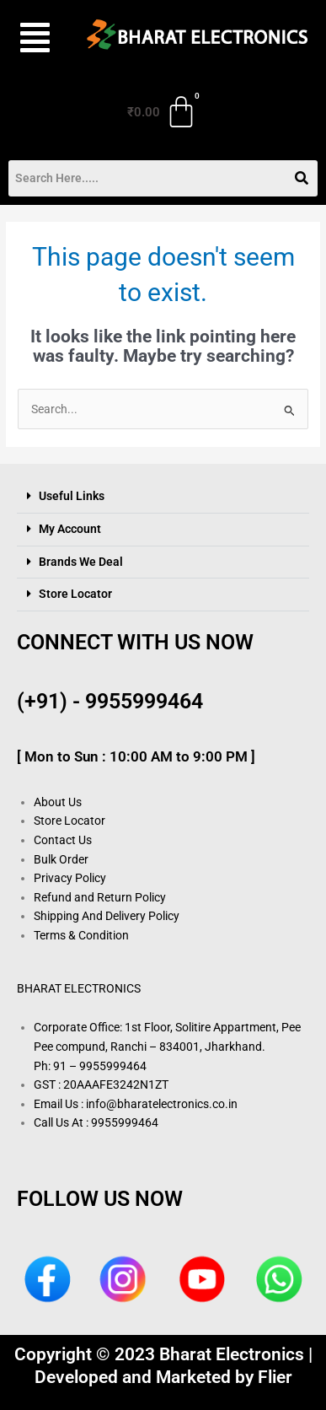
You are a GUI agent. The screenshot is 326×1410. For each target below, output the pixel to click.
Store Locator (75, 593)
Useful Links (71, 496)
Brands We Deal (81, 561)
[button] (32, 37)
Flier (275, 1377)
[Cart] (162, 112)
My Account (70, 528)
